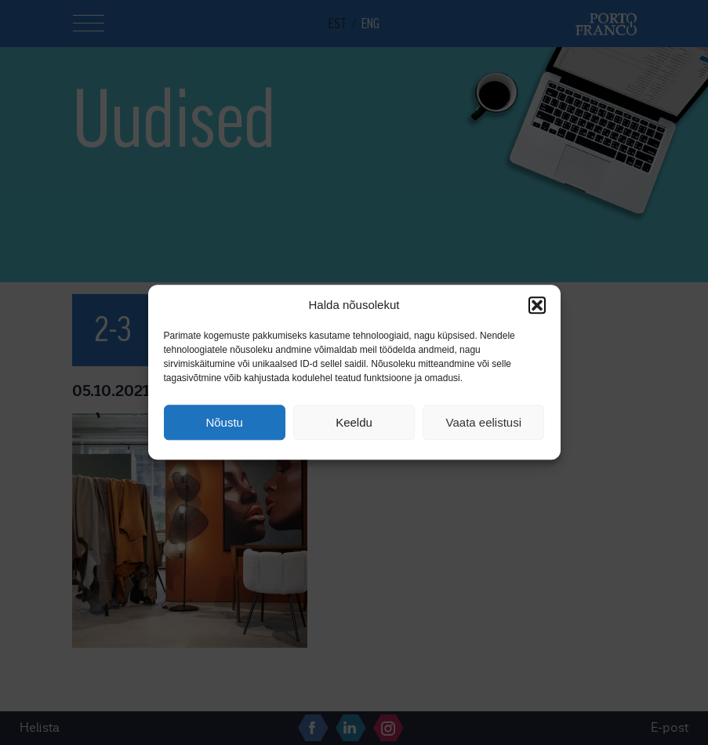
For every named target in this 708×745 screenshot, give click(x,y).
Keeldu (354, 422)
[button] (537, 305)
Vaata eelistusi (483, 422)
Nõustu (224, 422)
